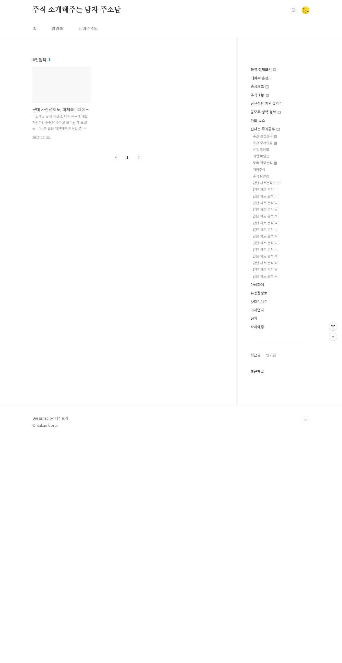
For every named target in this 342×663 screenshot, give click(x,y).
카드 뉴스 (258, 346)
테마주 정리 (89, 100)
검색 (294, 82)
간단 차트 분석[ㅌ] (266, 488)
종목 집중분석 (265, 388)
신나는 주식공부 (265, 354)
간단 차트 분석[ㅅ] (266, 455)
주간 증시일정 (265, 368)
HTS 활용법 (261, 375)
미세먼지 (257, 535)
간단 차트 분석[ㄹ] (266, 435)
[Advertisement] (154, 36)
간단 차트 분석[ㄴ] (266, 421)
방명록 (57, 100)
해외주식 (259, 395)
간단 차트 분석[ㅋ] (266, 481)
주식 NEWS (261, 401)
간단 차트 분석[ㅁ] (266, 441)
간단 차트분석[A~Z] (267, 408)
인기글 (271, 580)
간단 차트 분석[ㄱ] (266, 415)
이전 (116, 229)
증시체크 (260, 312)
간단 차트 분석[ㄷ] (266, 428)
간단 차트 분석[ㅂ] (266, 448)
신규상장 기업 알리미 (267, 329)
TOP (305, 646)
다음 (139, 229)
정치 (254, 544)
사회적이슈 (259, 527)
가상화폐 (257, 510)
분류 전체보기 (263, 295)
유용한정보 (259, 518)
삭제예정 (257, 552)
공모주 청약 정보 (266, 337)
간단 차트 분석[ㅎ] (266, 501)
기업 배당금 (261, 381)
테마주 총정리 (261, 303)
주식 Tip (260, 320)
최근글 (256, 580)
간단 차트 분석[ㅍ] (266, 495)
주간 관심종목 (265, 361)
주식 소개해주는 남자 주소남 (76, 81)
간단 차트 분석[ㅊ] (266, 475)
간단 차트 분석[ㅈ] (266, 468)
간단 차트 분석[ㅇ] (266, 461)
